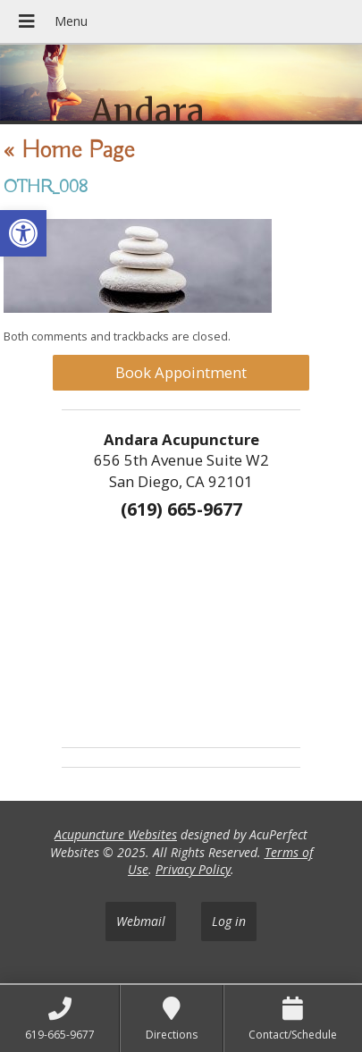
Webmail (140, 921)
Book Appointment (181, 372)
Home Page (69, 150)
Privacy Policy (193, 869)
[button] (23, 233)
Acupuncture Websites (116, 834)
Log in (229, 921)
